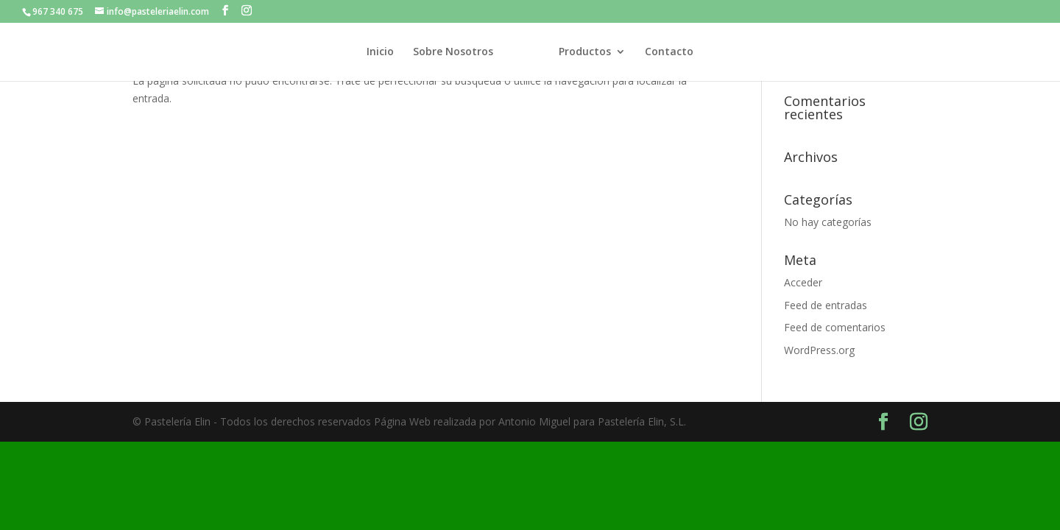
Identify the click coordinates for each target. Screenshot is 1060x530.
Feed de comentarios (835, 327)
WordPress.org (819, 350)
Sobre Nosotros (453, 52)
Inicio (380, 52)
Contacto (669, 52)
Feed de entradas (825, 305)
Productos (585, 52)
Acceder (803, 282)
